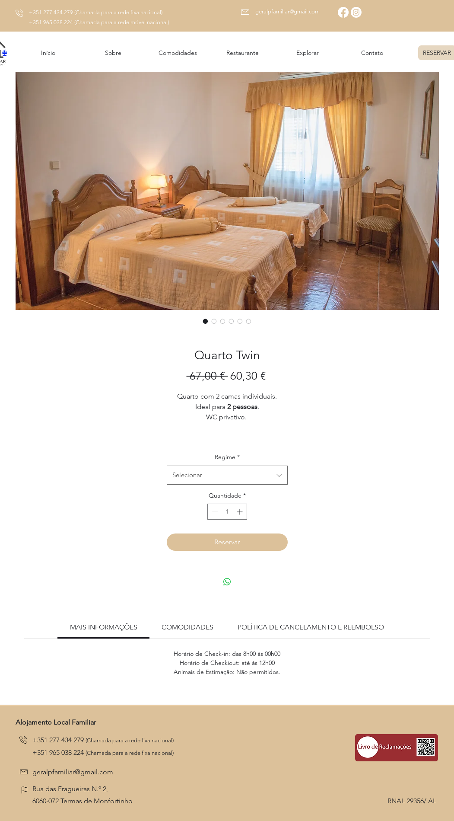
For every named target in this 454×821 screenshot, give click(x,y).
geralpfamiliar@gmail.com (287, 11)
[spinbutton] (227, 511)
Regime (227, 457)
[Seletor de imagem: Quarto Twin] (205, 321)
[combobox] (227, 475)
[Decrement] (214, 511)
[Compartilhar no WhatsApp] (227, 582)
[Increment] (240, 511)
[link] (103, 627)
